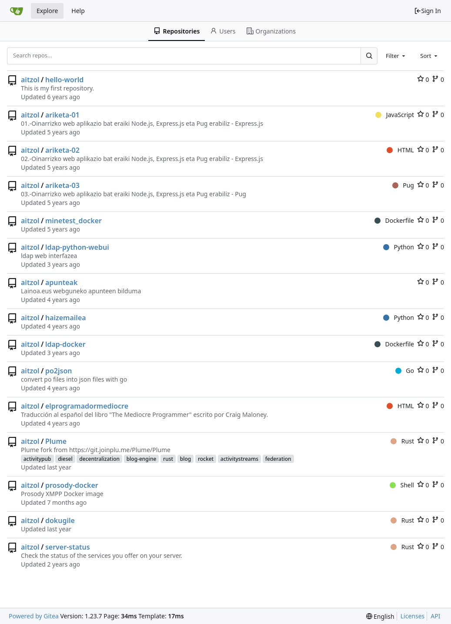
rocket (206, 459)
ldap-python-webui (77, 247)
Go (404, 370)
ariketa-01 (62, 115)
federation (278, 459)
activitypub (37, 459)
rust (168, 459)
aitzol (30, 79)
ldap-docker (65, 344)
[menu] (380, 616)
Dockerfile (394, 220)
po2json (58, 370)
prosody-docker (71, 485)
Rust (402, 441)
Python (398, 247)
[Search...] (369, 55)
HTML (400, 150)
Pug (403, 185)
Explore (47, 11)
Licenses (413, 616)
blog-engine (142, 459)
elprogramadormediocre (86, 406)
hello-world (64, 79)
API (435, 616)
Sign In (427, 11)
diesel (65, 459)
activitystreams (239, 459)
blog (185, 459)
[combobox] (396, 55)
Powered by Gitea (34, 616)
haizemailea (65, 317)
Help (78, 11)
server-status (67, 547)
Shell (402, 485)
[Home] (16, 11)
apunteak (61, 282)
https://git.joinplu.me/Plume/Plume (119, 450)
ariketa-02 (62, 150)
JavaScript (394, 115)
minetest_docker (73, 220)
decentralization (99, 459)
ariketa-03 (62, 185)
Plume (56, 441)
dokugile (60, 520)
